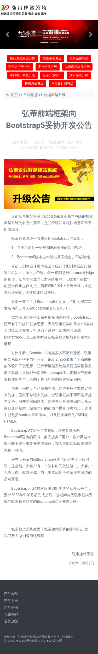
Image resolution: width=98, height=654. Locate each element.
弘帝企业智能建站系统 (32, 637)
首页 (14, 95)
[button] (7, 34)
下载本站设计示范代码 (49, 32)
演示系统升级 (79, 75)
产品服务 (11, 607)
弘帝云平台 (79, 488)
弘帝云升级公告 (19, 67)
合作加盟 (11, 621)
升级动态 (31, 95)
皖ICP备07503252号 (16, 641)
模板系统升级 (34, 83)
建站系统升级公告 (22, 58)
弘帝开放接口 (52, 75)
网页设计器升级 (62, 83)
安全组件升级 (47, 67)
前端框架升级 (52, 58)
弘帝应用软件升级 (77, 67)
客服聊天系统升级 (22, 75)
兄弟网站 (11, 614)
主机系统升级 (79, 58)
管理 (59, 641)
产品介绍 (11, 594)
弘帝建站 (68, 637)
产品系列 (11, 601)
